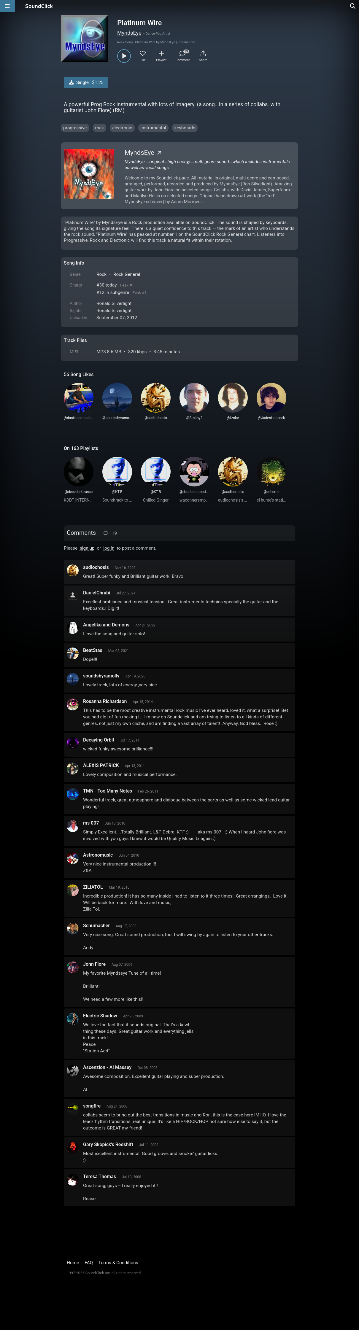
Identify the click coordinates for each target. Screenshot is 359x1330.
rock (99, 128)
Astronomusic (98, 855)
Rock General (126, 274)
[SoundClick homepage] (39, 6)
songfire (92, 1106)
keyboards (184, 128)
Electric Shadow (100, 1016)
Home (73, 1262)
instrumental (153, 128)
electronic (122, 128)
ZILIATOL (93, 887)
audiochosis (96, 567)
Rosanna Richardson (105, 701)
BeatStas (92, 650)
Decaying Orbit (98, 740)
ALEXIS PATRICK (101, 765)
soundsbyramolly (101, 676)
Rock (101, 274)
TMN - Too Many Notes (107, 791)
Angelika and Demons (106, 625)
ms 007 (91, 823)
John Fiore (94, 964)
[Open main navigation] (7, 6)
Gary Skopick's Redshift (108, 1144)
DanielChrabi (96, 593)
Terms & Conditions (118, 1262)
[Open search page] (353, 6)
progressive (75, 128)
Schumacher (96, 925)
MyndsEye (129, 33)
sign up (87, 548)
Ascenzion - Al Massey (107, 1067)
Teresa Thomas (99, 1176)
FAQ (89, 1262)
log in (108, 548)
